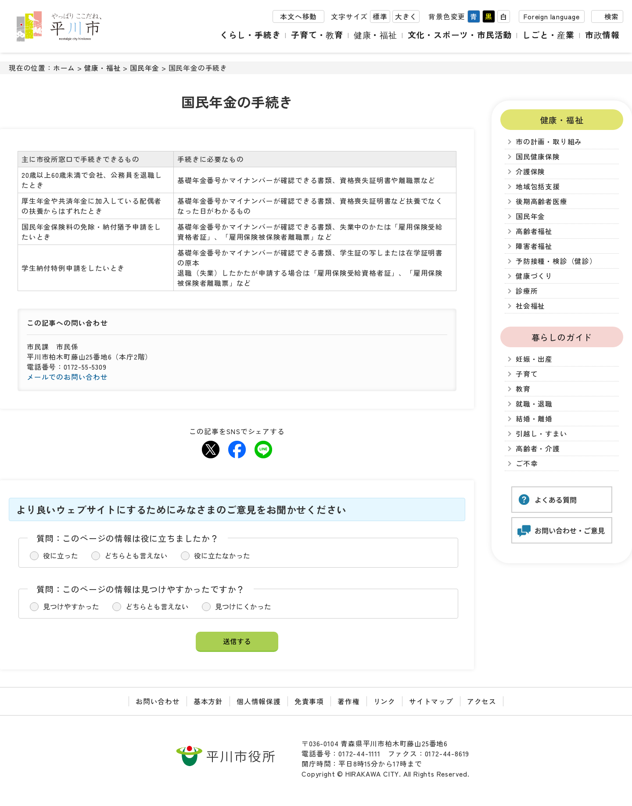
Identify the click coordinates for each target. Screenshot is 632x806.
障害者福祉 (534, 246)
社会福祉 (530, 306)
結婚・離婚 (534, 419)
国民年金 (144, 68)
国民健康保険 (538, 156)
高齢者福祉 (534, 231)
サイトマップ (431, 701)
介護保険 (530, 171)
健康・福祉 (375, 35)
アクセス (481, 701)
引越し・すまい (541, 433)
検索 (611, 17)
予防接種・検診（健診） (556, 261)
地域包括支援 (538, 186)
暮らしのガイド (561, 337)
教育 (523, 389)
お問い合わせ (158, 701)
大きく (406, 17)
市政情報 (602, 35)
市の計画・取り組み (549, 142)
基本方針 (208, 701)
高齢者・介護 (538, 448)
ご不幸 (527, 463)
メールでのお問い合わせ (67, 377)
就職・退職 (534, 404)
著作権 (348, 701)
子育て (527, 374)
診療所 (527, 291)
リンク (384, 701)
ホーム (64, 68)
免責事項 (309, 701)
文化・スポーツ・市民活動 (460, 35)
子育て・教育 (318, 35)
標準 (380, 17)
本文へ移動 (298, 17)
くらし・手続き (250, 35)
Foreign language (552, 17)
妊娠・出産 (534, 359)
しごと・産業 (549, 35)
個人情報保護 (259, 701)
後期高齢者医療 (541, 201)
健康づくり (534, 276)
